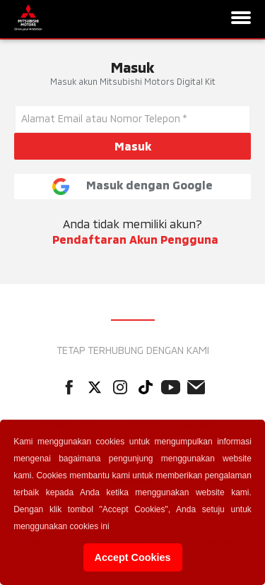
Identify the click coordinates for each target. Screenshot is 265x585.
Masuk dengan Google (132, 186)
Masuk (132, 146)
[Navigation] (241, 19)
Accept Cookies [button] (133, 557)
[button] (113, 528)
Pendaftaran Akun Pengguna (135, 239)
